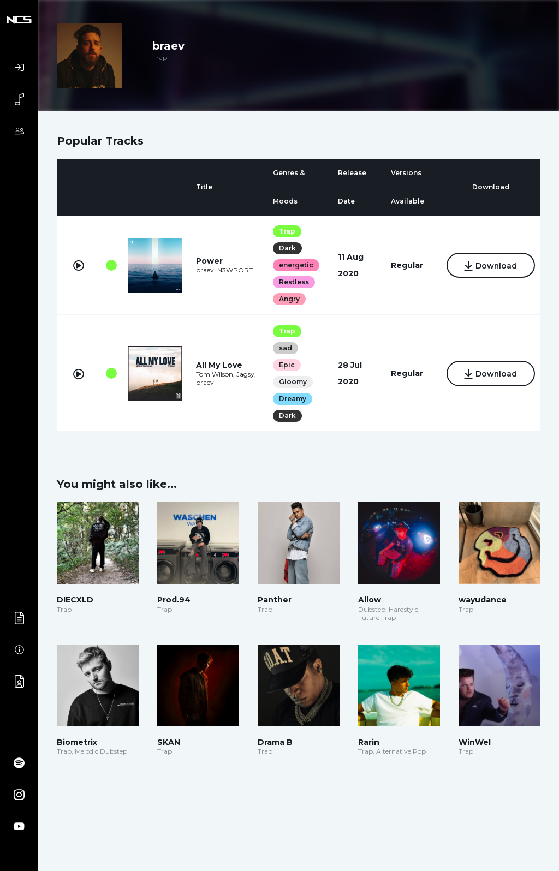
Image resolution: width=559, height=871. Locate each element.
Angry (288, 299)
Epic (286, 365)
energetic (295, 265)
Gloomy (292, 382)
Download (489, 265)
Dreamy (291, 399)
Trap (286, 231)
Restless (293, 282)
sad (284, 348)
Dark (286, 248)
